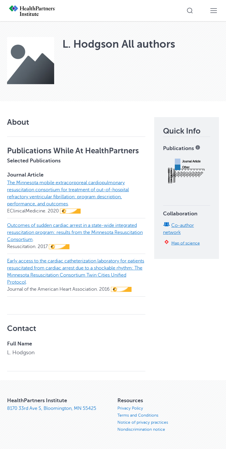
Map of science (185, 243)
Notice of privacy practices (142, 422)
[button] (189, 10)
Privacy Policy (130, 408)
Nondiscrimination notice (141, 429)
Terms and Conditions (137, 415)
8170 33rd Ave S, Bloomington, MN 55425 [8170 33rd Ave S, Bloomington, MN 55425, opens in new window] (51, 408)
